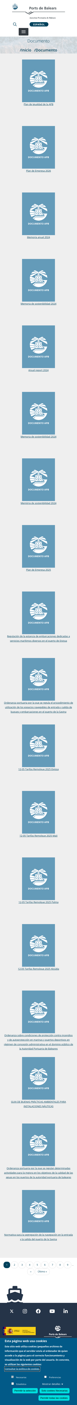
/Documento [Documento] (45, 50)
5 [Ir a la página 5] (37, 1264)
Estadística (21, 1384)
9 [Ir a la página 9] (67, 1264)
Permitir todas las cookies (54, 1398)
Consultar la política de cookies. (22, 1368)
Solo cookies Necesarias (54, 1390)
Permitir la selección (25, 1390)
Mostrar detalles (52, 1384)
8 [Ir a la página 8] (60, 1264)
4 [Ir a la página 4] (29, 1264)
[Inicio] (38, 11)
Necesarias (21, 1377)
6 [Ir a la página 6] (44, 1264)
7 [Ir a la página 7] (52, 1264)
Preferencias (55, 1377)
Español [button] (39, 24)
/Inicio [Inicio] (25, 50)
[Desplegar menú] (23, 31)
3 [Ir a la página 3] (22, 1264)
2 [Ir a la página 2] (14, 1264)
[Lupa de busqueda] (15, 24)
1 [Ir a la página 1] (6, 1264)
